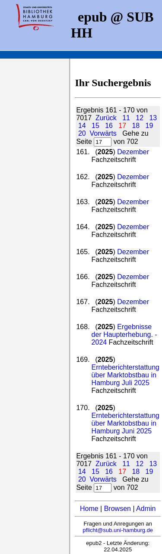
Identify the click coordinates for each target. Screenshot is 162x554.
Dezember (133, 152)
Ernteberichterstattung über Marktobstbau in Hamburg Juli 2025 (125, 375)
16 (109, 125)
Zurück (106, 117)
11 (126, 117)
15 (95, 125)
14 (82, 125)
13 (153, 117)
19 (149, 125)
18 (136, 125)
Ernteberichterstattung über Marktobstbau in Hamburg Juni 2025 (125, 423)
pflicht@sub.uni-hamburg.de (118, 530)
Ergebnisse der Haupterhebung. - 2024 (124, 334)
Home (89, 508)
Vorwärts (103, 133)
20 (82, 133)
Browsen (117, 508)
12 (139, 117)
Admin (146, 508)
